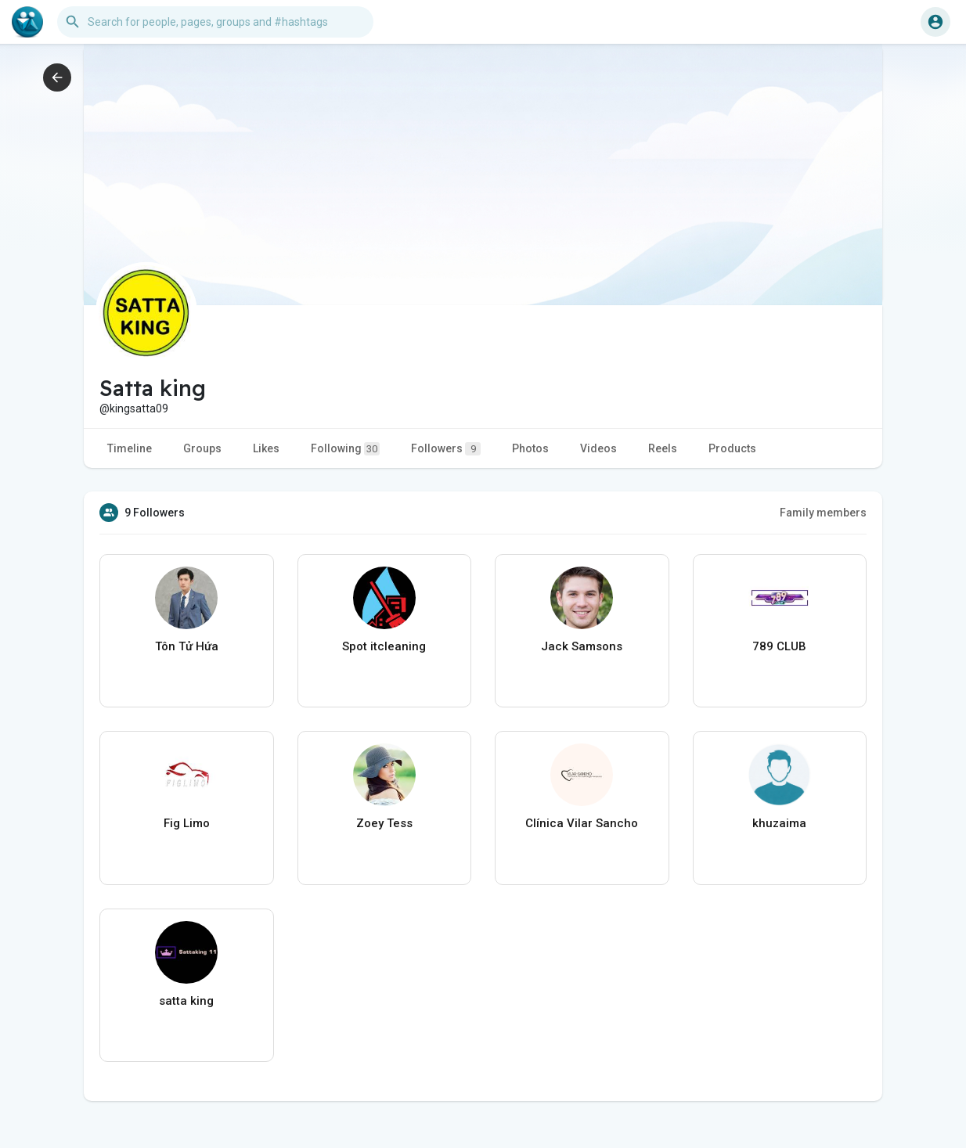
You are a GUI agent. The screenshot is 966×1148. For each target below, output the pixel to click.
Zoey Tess (384, 823)
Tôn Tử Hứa (186, 646)
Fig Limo (187, 823)
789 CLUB (779, 646)
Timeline (129, 448)
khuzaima (779, 823)
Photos (530, 448)
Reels (662, 448)
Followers (446, 448)
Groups (202, 448)
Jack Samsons (581, 646)
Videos (598, 448)
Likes (266, 448)
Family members (823, 512)
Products (732, 448)
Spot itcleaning (384, 646)
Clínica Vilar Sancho (581, 823)
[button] (215, 22)
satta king (186, 1001)
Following (345, 448)
